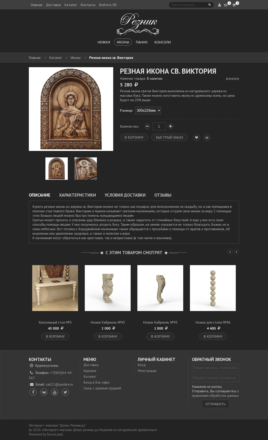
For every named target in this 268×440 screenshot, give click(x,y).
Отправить (215, 404)
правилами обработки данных (215, 395)
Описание (39, 195)
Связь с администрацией (102, 388)
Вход (142, 365)
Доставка (53, 4)
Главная (36, 4)
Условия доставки (125, 195)
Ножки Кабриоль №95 (160, 322)
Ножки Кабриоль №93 (107, 322)
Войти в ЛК (108, 4)
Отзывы (162, 195)
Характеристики (77, 195)
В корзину (55, 336)
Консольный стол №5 (55, 322)
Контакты (88, 4)
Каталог (70, 4)
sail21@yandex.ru (59, 384)
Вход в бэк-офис (96, 382)
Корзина (89, 370)
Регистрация (147, 370)
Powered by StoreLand (46, 434)
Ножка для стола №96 (212, 322)
